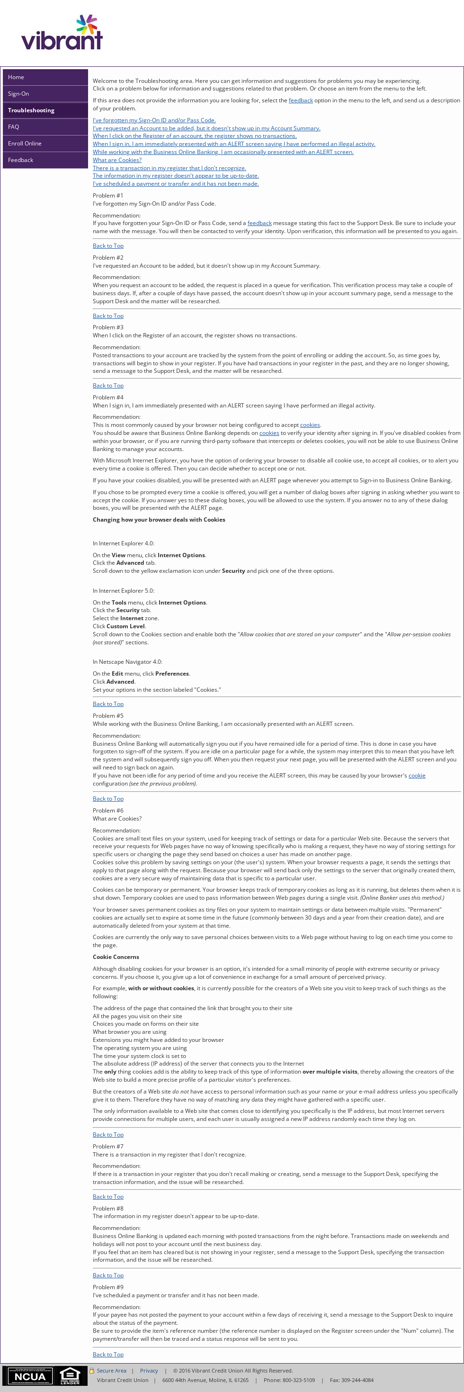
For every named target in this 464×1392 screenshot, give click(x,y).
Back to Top (108, 246)
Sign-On (18, 94)
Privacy (149, 1370)
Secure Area (111, 1370)
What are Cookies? (117, 160)
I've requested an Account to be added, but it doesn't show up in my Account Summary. (207, 128)
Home (16, 77)
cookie (417, 775)
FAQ (13, 127)
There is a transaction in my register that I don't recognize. (169, 168)
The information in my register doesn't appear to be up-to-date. (176, 176)
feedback (301, 100)
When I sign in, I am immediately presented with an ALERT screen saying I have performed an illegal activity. (234, 144)
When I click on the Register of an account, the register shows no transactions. (195, 136)
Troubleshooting (31, 110)
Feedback (20, 160)
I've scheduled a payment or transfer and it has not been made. (176, 184)
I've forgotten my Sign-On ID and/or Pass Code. (154, 120)
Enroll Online (25, 143)
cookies (310, 425)
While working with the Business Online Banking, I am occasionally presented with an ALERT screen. (223, 152)
